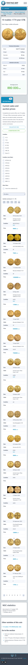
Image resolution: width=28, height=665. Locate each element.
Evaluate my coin (14, 127)
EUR (4, 202)
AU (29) (7, 148)
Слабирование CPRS (14, 130)
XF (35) (7, 145)
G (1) (6, 137)
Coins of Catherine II (20, 12)
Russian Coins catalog (6, 12)
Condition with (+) (8, 612)
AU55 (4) (7, 176)
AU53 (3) (7, 173)
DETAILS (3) (8, 160)
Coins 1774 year (7, 14)
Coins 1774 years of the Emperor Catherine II (15, 638)
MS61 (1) (7, 181)
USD (16, 202)
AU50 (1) (7, 170)
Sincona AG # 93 (17, 447)
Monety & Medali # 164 (18, 322)
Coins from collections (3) (11, 188)
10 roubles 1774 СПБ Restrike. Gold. (12, 627)
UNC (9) (7, 150)
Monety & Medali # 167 (18, 270)
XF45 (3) (7, 168)
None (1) (7, 153)
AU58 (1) (7, 178)
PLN (12, 202)
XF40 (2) (7, 165)
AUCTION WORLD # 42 (18, 246)
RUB (8, 202)
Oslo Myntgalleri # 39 (18, 423)
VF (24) (7, 142)
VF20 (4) (7, 163)
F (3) (6, 140)
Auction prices (7, 100)
